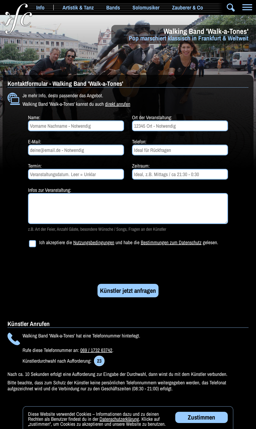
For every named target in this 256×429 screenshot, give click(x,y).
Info (40, 7)
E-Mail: (34, 141)
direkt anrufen (117, 104)
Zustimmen (201, 418)
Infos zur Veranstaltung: (49, 190)
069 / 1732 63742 (96, 350)
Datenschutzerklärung (119, 420)
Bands (113, 7)
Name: (34, 117)
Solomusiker (146, 7)
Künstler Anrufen (29, 324)
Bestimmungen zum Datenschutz (171, 242)
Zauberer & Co (187, 7)
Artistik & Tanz (78, 7)
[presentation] (66, 266)
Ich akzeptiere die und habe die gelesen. (128, 242)
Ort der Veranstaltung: (152, 117)
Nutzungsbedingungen (93, 242)
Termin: (35, 165)
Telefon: (139, 141)
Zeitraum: (141, 165)
